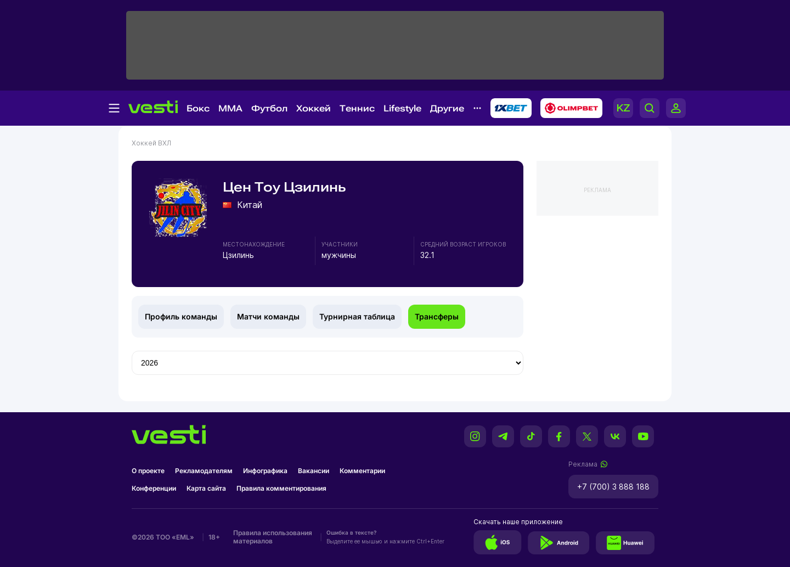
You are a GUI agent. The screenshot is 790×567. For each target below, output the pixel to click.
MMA (230, 108)
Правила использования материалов (272, 537)
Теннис (357, 108)
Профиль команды (181, 316)
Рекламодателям (204, 471)
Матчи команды (268, 316)
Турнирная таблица (357, 316)
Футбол (269, 108)
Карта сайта (206, 488)
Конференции (154, 488)
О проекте (148, 471)
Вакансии (313, 471)
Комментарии (362, 471)
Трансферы (437, 316)
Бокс (198, 108)
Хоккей (313, 108)
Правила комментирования (281, 488)
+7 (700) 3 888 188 (613, 486)
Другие (447, 108)
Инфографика (265, 471)
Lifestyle (402, 108)
